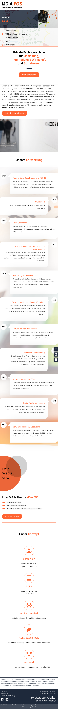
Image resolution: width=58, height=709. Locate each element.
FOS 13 (7, 41)
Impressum (4, 693)
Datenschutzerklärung (8, 696)
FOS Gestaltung (10, 30)
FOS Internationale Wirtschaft (16, 34)
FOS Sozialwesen (11, 38)
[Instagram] (6, 699)
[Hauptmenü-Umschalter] (53, 5)
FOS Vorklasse (10, 45)
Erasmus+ (4, 691)
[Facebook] (2, 699)
